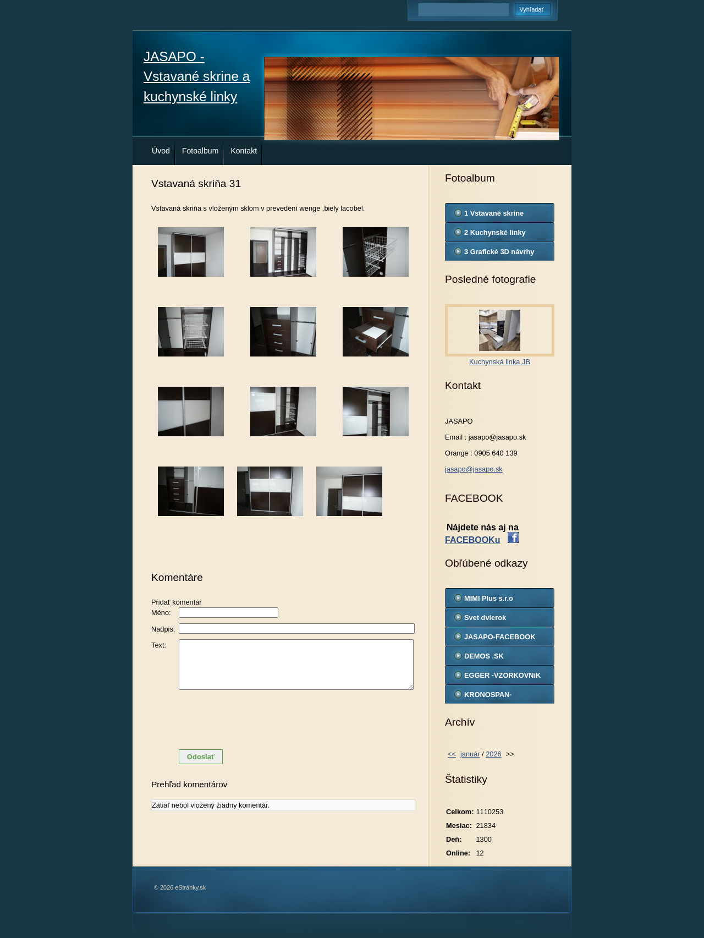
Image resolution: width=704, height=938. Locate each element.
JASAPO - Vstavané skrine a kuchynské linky (197, 76)
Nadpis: (163, 629)
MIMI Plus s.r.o (488, 598)
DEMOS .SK (484, 656)
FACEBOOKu (472, 540)
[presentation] (283, 719)
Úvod (161, 150)
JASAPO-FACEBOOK (499, 637)
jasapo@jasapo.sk (474, 469)
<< (452, 754)
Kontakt (243, 150)
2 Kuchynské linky (495, 232)
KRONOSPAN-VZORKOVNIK (488, 697)
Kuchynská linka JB (499, 362)
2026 (493, 754)
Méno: (161, 612)
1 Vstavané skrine (494, 213)
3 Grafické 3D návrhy (499, 252)
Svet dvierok (485, 617)
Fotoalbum (200, 150)
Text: (158, 645)
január (470, 754)
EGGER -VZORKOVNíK (502, 675)
